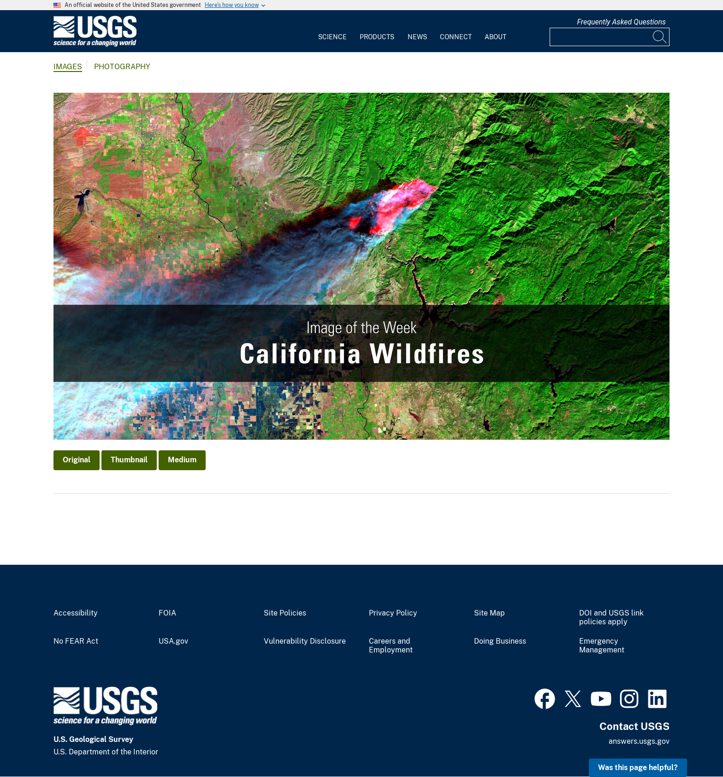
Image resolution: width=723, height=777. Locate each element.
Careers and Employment (391, 645)
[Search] (660, 37)
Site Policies (285, 613)
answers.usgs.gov (639, 741)
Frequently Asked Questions (621, 22)
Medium (182, 459)
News (417, 37)
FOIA (167, 613)
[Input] (610, 37)
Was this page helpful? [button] (638, 767)
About (495, 37)
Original (76, 459)
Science (332, 37)
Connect (456, 37)
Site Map (489, 613)
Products (377, 37)
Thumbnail (129, 459)
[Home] (94, 44)
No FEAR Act (75, 641)
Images (67, 66)
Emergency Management (601, 645)
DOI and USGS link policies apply (611, 617)
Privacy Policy (393, 613)
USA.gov (173, 641)
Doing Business (500, 641)
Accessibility (75, 613)
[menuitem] (332, 31)
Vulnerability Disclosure (305, 641)
